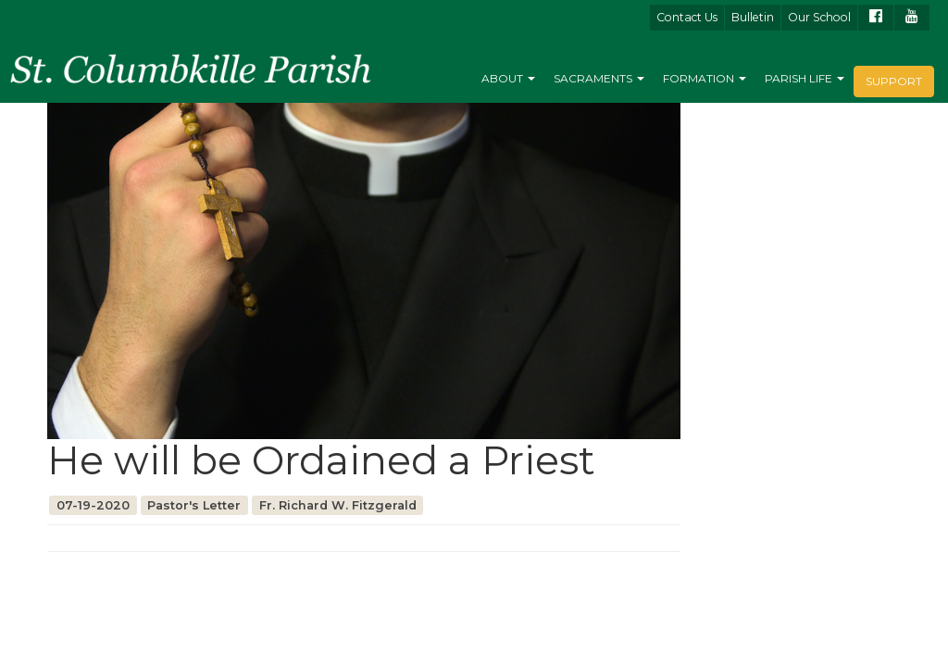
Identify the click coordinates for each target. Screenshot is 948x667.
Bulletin (752, 17)
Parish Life (804, 78)
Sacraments (599, 78)
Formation (704, 78)
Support (894, 81)
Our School (819, 17)
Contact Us (686, 17)
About (508, 78)
